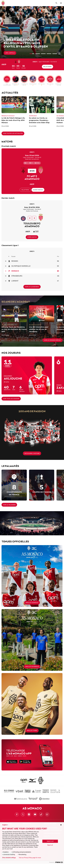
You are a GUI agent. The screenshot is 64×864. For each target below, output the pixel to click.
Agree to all (50, 841)
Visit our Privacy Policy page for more (30, 857)
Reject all (50, 845)
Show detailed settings (9, 857)
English (5, 825)
